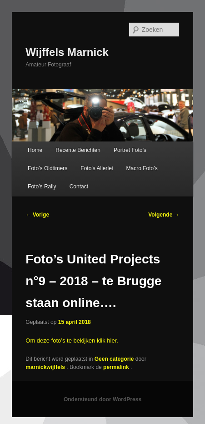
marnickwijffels (45, 367)
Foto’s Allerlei (96, 168)
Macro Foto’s (142, 168)
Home (35, 150)
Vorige (37, 215)
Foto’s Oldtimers (47, 168)
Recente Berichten (77, 150)
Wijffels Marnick (67, 52)
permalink (116, 367)
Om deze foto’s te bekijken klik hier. (71, 340)
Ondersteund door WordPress (102, 399)
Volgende (163, 215)
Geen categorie (114, 359)
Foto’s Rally (42, 186)
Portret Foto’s (130, 150)
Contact (79, 186)
